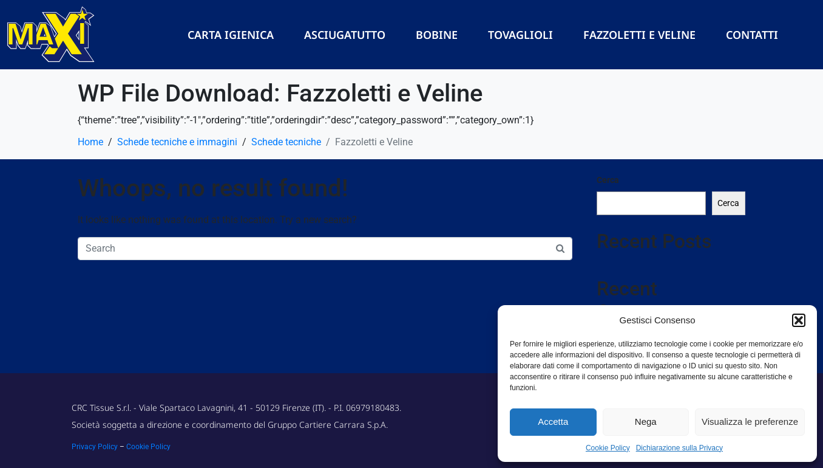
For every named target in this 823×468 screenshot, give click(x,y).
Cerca (608, 180)
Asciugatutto (344, 34)
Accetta (553, 421)
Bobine (437, 34)
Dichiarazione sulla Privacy (679, 448)
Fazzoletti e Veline (639, 34)
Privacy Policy (95, 446)
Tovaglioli (520, 34)
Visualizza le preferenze (750, 421)
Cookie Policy (608, 448)
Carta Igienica (231, 34)
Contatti (752, 34)
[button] (799, 320)
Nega (646, 421)
